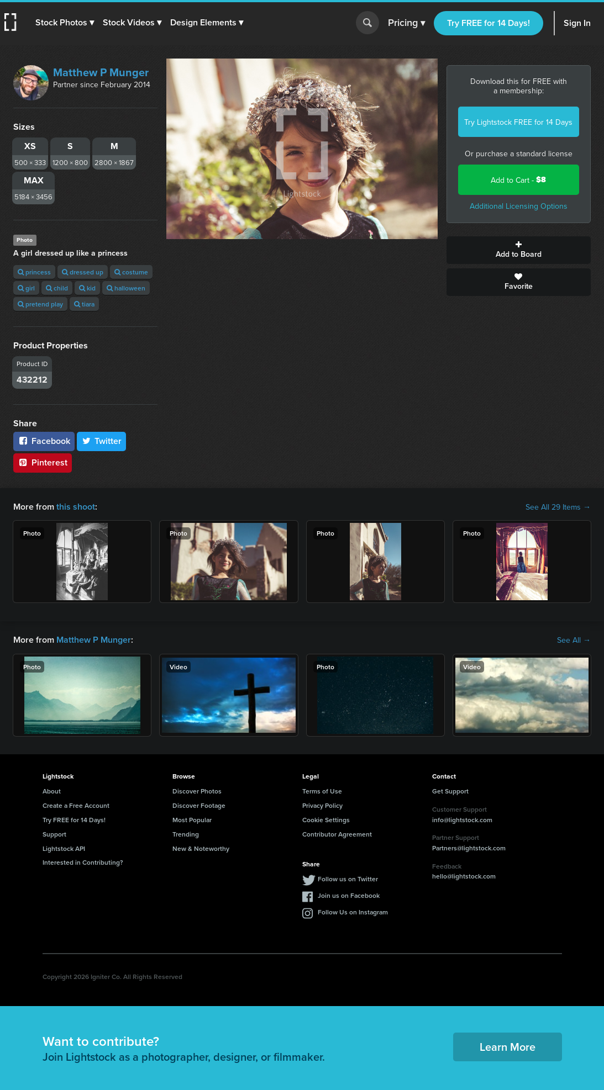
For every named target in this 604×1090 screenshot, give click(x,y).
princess (34, 272)
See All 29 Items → (558, 506)
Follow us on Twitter (348, 878)
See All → (574, 639)
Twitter (101, 441)
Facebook (44, 441)
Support (54, 834)
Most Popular (192, 819)
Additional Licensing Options (519, 205)
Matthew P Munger (101, 72)
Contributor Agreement (337, 834)
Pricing (406, 23)
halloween (126, 288)
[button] (64, 22)
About (52, 791)
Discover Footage (198, 805)
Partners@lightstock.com (469, 848)
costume (131, 272)
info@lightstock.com (462, 819)
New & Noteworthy (200, 848)
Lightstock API (64, 848)
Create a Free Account (76, 805)
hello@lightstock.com (464, 876)
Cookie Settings (326, 819)
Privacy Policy (322, 805)
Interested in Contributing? (83, 862)
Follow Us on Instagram (353, 912)
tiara (84, 304)
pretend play (40, 304)
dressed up (82, 272)
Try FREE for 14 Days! (488, 23)
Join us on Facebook (349, 895)
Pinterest (42, 462)
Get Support (450, 791)
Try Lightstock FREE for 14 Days (518, 122)
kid (87, 288)
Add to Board (518, 250)
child (57, 288)
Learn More (507, 1047)
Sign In (577, 23)
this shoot (75, 506)
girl (26, 288)
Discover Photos (197, 791)
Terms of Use (322, 791)
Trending (185, 834)
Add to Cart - (518, 180)
